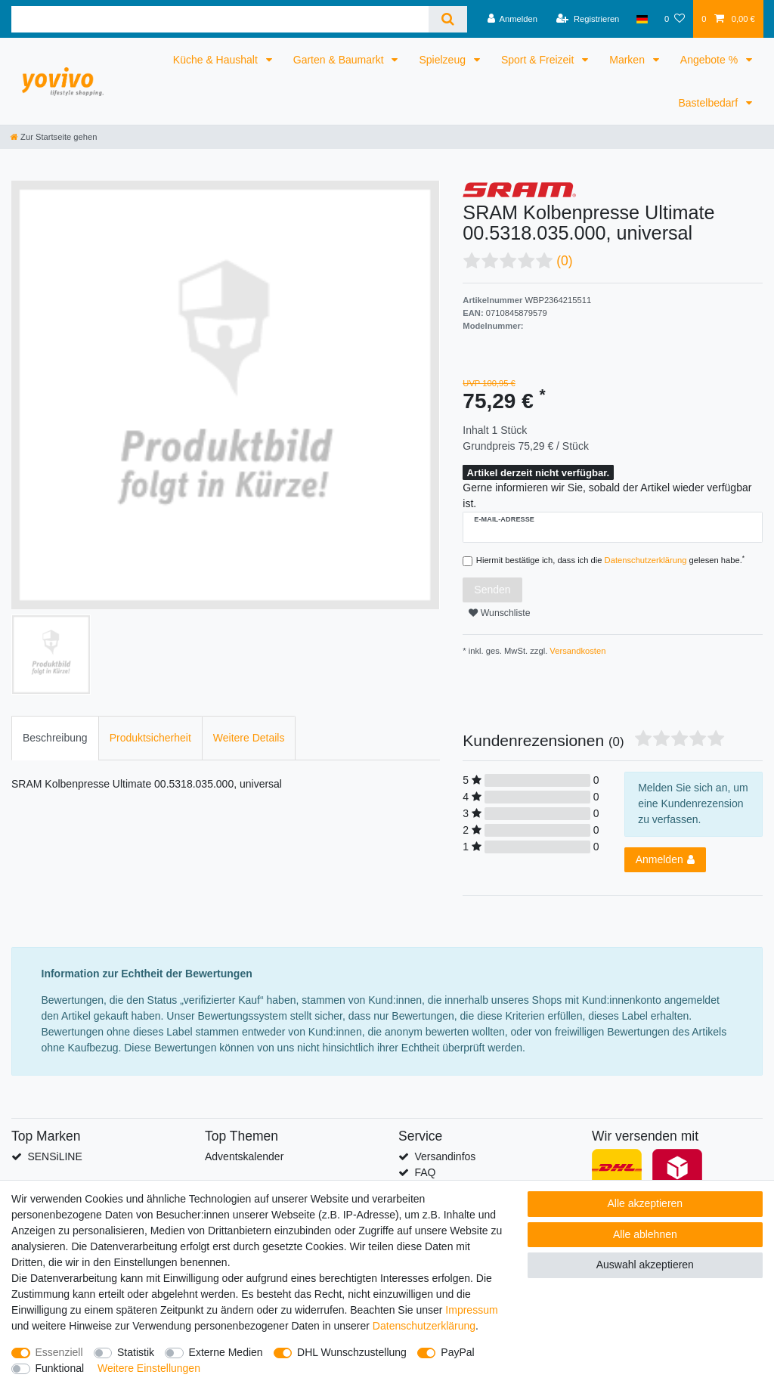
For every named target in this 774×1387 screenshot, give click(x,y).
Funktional (60, 1368)
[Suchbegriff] (220, 19)
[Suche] (448, 19)
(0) (564, 260)
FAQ (424, 1172)
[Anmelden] (512, 19)
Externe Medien (226, 1352)
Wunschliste (499, 613)
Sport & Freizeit (539, 60)
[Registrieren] (587, 19)
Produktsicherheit (150, 738)
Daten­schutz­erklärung (424, 1326)
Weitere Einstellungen (149, 1368)
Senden (492, 590)
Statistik (135, 1352)
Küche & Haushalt (217, 60)
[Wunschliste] (674, 19)
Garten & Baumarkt (340, 60)
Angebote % (710, 60)
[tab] (55, 738)
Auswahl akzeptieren (645, 1265)
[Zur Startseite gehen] (54, 136)
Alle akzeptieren (645, 1203)
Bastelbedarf (710, 103)
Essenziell (59, 1352)
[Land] (642, 19)
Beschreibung (55, 738)
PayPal (457, 1352)
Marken (628, 60)
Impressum (471, 1310)
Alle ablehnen (645, 1234)
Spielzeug (443, 60)
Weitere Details (249, 738)
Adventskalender (244, 1156)
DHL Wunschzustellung (352, 1352)
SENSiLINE (54, 1156)
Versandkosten (576, 650)
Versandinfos (444, 1156)
